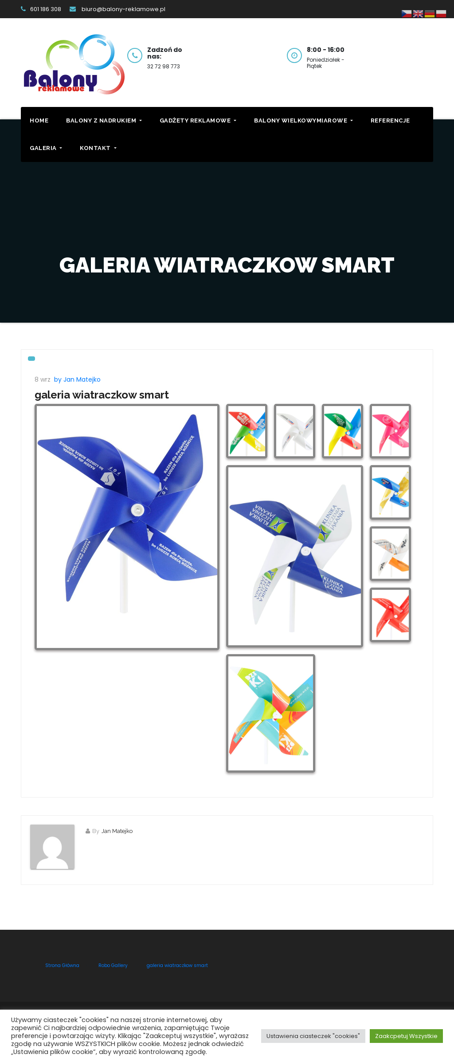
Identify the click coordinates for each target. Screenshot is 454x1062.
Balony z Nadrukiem (104, 120)
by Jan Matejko (77, 379)
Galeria (46, 148)
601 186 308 (41, 9)
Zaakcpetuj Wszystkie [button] (406, 1036)
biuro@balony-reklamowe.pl (117, 9)
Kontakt (98, 148)
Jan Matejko (117, 831)
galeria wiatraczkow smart (102, 394)
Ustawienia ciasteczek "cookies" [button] (313, 1036)
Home (39, 120)
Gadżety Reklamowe (198, 120)
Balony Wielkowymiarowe (303, 120)
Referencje (390, 120)
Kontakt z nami (409, 54)
